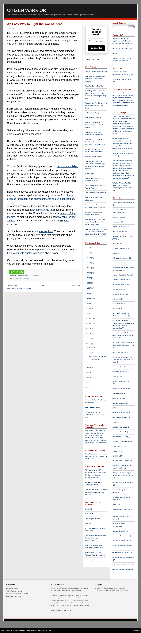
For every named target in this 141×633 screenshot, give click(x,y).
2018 (89, 283)
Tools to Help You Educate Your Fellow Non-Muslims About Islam (96, 105)
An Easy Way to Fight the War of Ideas (34, 24)
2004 (89, 372)
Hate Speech (89, 173)
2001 (89, 387)
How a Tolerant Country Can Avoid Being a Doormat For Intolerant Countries (95, 222)
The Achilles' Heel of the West (95, 193)
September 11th (118, 446)
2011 (89, 318)
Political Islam (90, 514)
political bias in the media (121, 412)
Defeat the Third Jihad (13, 596)
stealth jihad (116, 456)
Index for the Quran (92, 407)
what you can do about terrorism (123, 557)
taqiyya (115, 156)
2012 (89, 313)
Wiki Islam (88, 523)
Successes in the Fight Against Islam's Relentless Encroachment (95, 538)
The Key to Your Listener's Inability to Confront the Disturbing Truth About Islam (95, 142)
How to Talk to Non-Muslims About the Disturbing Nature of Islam (122, 359)
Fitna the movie (118, 289)
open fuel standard (119, 403)
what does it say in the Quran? (122, 545)
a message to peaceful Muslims (123, 202)
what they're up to (42, 209)
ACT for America (118, 217)
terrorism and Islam (67, 166)
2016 (89, 293)
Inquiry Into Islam (12, 588)
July (90, 352)
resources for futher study (121, 441)
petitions (115, 408)
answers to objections (120, 227)
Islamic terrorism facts (120, 388)
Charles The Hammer (120, 248)
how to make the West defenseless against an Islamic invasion (122, 335)
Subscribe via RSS (92, 59)
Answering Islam (91, 560)
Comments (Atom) (24, 289)
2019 (89, 278)
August (91, 347)
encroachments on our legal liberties (54, 199)
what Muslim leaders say (121, 553)
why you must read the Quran (122, 569)
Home (44, 285)
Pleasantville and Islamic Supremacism (66, 590)
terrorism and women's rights (122, 509)
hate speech (116, 308)
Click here (95, 459)
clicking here (116, 43)
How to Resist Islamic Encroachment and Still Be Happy (94, 125)
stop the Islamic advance (121, 460)
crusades (115, 253)
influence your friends (22, 279)
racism (114, 422)
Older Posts (75, 285)
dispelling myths (118, 263)
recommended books (119, 432)
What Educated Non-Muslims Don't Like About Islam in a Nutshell (95, 78)
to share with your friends (121, 536)
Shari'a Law (116, 451)
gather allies (116, 299)
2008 (89, 333)
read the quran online (120, 427)
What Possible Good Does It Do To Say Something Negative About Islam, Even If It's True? (96, 231)
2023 (89, 258)
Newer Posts (12, 285)
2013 (89, 308)
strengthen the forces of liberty (122, 482)
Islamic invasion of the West (121, 381)
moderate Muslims (119, 393)
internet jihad (46, 231)
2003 (89, 377)
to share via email (118, 531)
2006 (89, 344)
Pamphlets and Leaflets (93, 156)
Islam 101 (88, 509)
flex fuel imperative (119, 294)
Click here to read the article (61, 610)
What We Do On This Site (94, 86)
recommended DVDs (119, 437)
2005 (89, 367)
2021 (89, 268)
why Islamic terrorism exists (122, 565)
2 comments (34, 276)
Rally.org (126, 41)
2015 (89, 298)
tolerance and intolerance (121, 540)
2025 (89, 247)
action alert (116, 222)
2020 (89, 273)
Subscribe (96, 48)
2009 (89, 328)
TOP (138, 630)
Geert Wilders (117, 304)
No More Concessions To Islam (17, 593)
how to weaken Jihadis (120, 367)
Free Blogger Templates (11, 630)
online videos (117, 398)
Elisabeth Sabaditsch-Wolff (121, 275)
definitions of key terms (120, 258)
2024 (89, 252)
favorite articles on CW (120, 284)
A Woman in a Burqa (92, 113)
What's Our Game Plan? (93, 117)
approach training (118, 231)
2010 (89, 323)
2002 (89, 382)
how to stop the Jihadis (120, 352)
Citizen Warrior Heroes (14, 591)
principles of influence (120, 417)
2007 (89, 338)
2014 (89, 303)
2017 (89, 288)
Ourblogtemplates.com (38, 630)
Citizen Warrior (26, 10)
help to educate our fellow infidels (25, 253)
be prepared (116, 243)
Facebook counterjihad (120, 279)
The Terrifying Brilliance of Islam (96, 71)
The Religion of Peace (93, 518)
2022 (89, 263)
